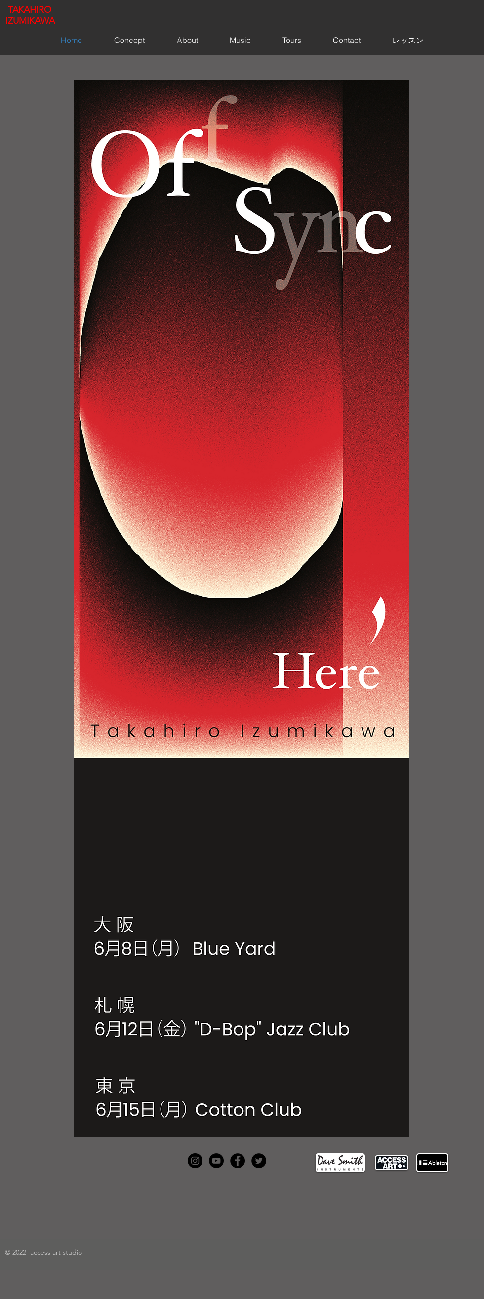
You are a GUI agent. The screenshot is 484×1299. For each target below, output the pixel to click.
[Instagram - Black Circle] (195, 1160)
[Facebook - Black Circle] (237, 1160)
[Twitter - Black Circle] (258, 1160)
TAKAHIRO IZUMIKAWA (30, 15)
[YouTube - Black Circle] (216, 1160)
